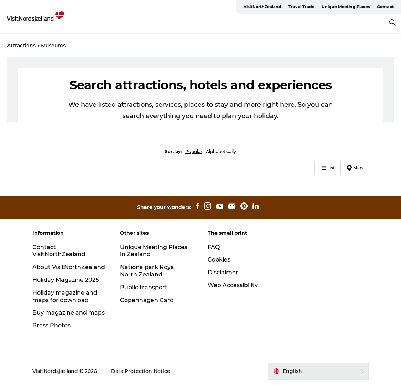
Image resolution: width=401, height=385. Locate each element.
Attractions (21, 45)
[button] (318, 371)
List (328, 167)
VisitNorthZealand (262, 6)
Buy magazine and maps (68, 312)
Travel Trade (301, 6)
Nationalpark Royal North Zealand (148, 271)
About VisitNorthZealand (68, 267)
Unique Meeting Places (346, 6)
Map (355, 168)
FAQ (214, 247)
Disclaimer (223, 272)
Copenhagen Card (147, 300)
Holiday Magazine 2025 (65, 279)
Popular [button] (193, 151)
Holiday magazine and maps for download (64, 296)
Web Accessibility (233, 285)
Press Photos (51, 325)
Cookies (219, 259)
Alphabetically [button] (221, 151)
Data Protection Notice (140, 371)
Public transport (143, 287)
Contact (385, 6)
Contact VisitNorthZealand (58, 251)
